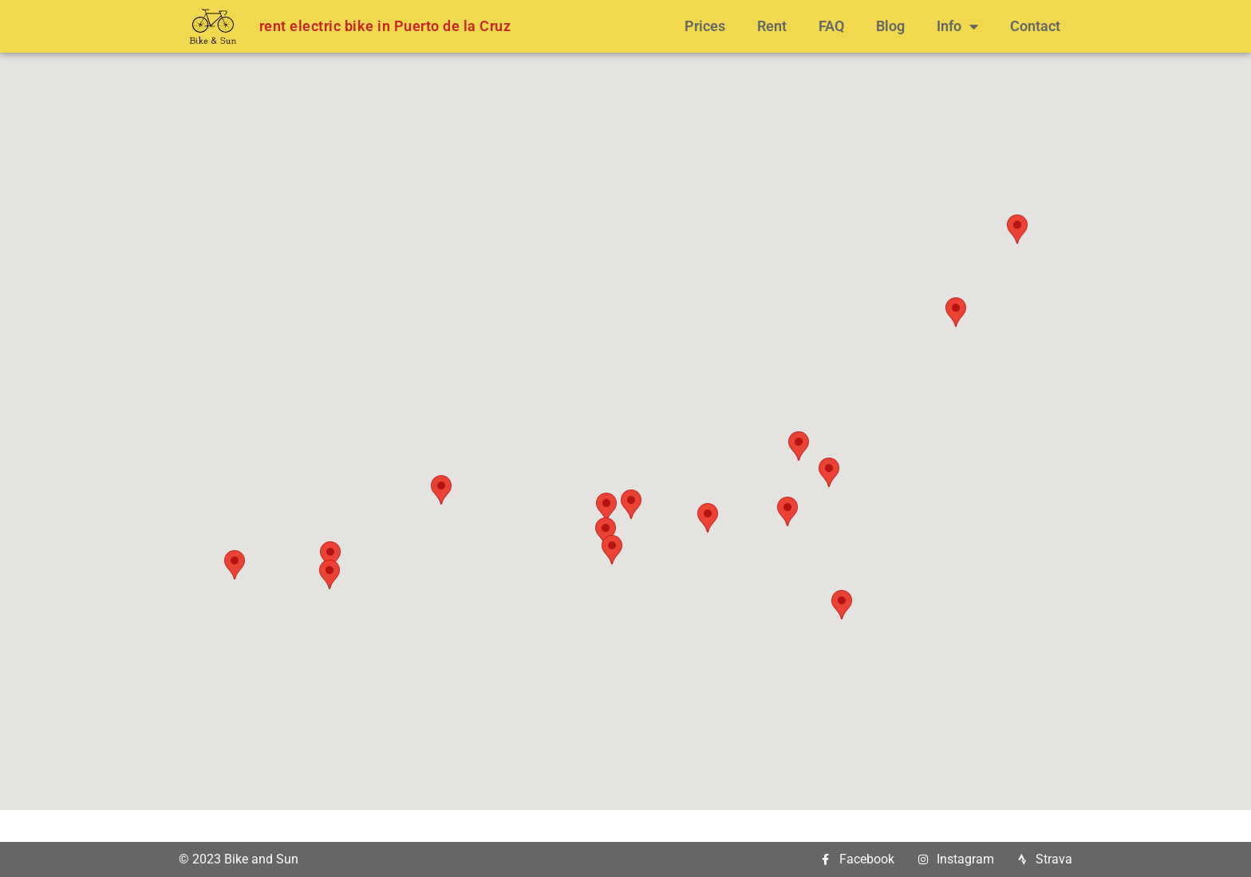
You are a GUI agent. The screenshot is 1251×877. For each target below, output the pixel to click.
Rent (772, 26)
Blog (890, 26)
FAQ (831, 26)
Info (957, 26)
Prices (705, 26)
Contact (1035, 26)
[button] (234, 565)
